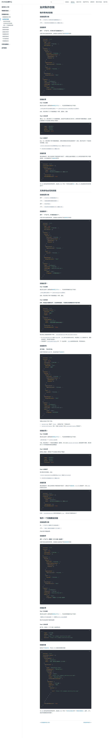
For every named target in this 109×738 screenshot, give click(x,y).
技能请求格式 (6, 27)
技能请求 (66, 33)
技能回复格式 (6, 36)
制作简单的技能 (6, 21)
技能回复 (54, 160)
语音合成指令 (70, 721)
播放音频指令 (80, 721)
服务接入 (73, 2)
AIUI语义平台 (56, 107)
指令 (73, 186)
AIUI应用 (92, 2)
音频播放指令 (6, 41)
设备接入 (67, 2)
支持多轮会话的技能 (7, 23)
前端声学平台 (86, 2)
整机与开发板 (99, 2)
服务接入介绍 (5, 7)
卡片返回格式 (6, 38)
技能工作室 (78, 2)
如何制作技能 (6, 19)
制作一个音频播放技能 (8, 25)
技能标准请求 (6, 32)
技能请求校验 (6, 29)
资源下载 (105, 2)
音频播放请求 (6, 34)
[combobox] (57, 2)
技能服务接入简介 (7, 17)
